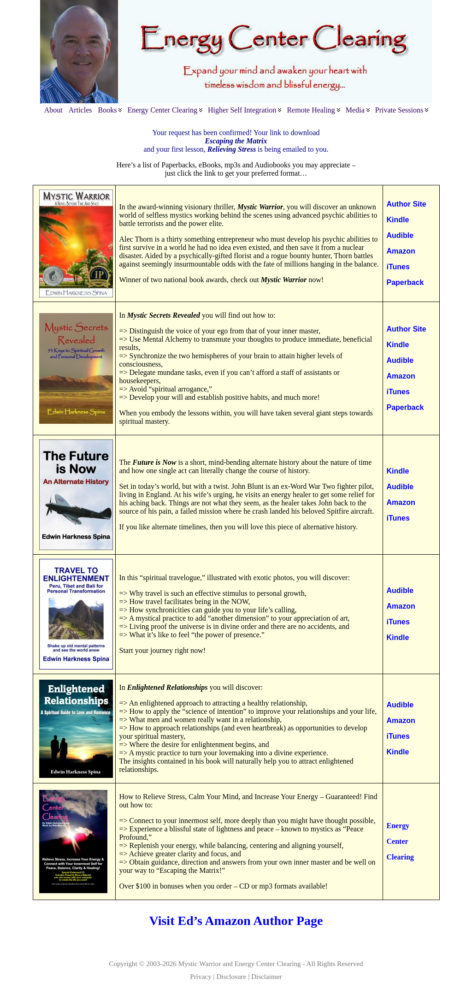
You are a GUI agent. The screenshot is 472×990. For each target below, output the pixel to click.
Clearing (400, 857)
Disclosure (231, 976)
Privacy (200, 976)
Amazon (401, 251)
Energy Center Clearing (268, 963)
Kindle (398, 220)
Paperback (405, 282)
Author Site (406, 204)
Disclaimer (266, 976)
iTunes (398, 267)
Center (397, 841)
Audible (400, 235)
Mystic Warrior (199, 963)
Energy (398, 826)
